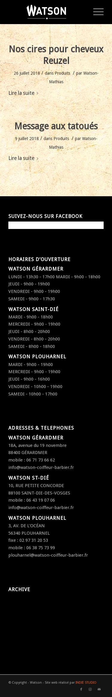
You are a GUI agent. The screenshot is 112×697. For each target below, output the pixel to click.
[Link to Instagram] (90, 689)
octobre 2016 (21, 630)
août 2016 (18, 646)
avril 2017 (18, 606)
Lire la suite (24, 93)
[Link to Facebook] (81, 689)
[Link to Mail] (99, 689)
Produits (62, 73)
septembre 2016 (25, 638)
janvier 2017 (20, 614)
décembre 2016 (23, 622)
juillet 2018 (19, 598)
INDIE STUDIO (86, 683)
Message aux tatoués (56, 126)
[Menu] (95, 12)
